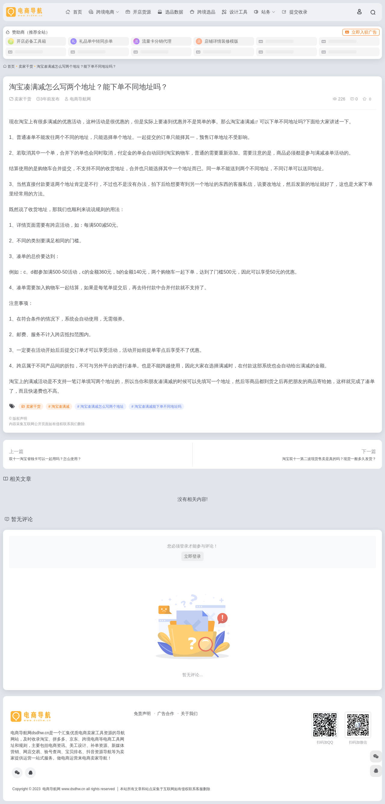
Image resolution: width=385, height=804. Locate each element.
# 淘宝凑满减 (58, 406)
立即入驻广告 (361, 32)
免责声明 (142, 713)
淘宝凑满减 (242, 121)
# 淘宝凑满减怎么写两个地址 (100, 406)
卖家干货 (26, 66)
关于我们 (189, 713)
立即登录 (192, 556)
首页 (11, 66)
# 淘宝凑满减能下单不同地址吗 (156, 406)
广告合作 (165, 713)
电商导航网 (77, 99)
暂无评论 (22, 519)
